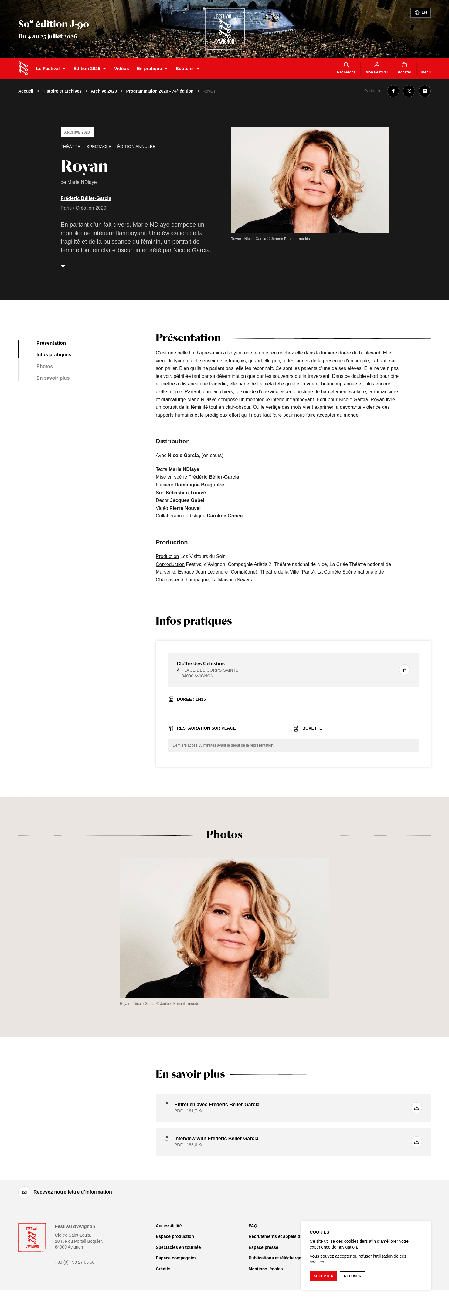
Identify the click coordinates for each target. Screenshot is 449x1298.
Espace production (175, 1236)
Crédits (163, 1268)
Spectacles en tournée (178, 1247)
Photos (44, 366)
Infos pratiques (53, 354)
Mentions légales (266, 1268)
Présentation (51, 343)
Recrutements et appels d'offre (280, 1236)
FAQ (253, 1225)
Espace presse (263, 1247)
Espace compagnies (176, 1258)
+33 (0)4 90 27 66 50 (74, 1262)
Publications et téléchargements (281, 1258)
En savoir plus (53, 378)
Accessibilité (169, 1225)
